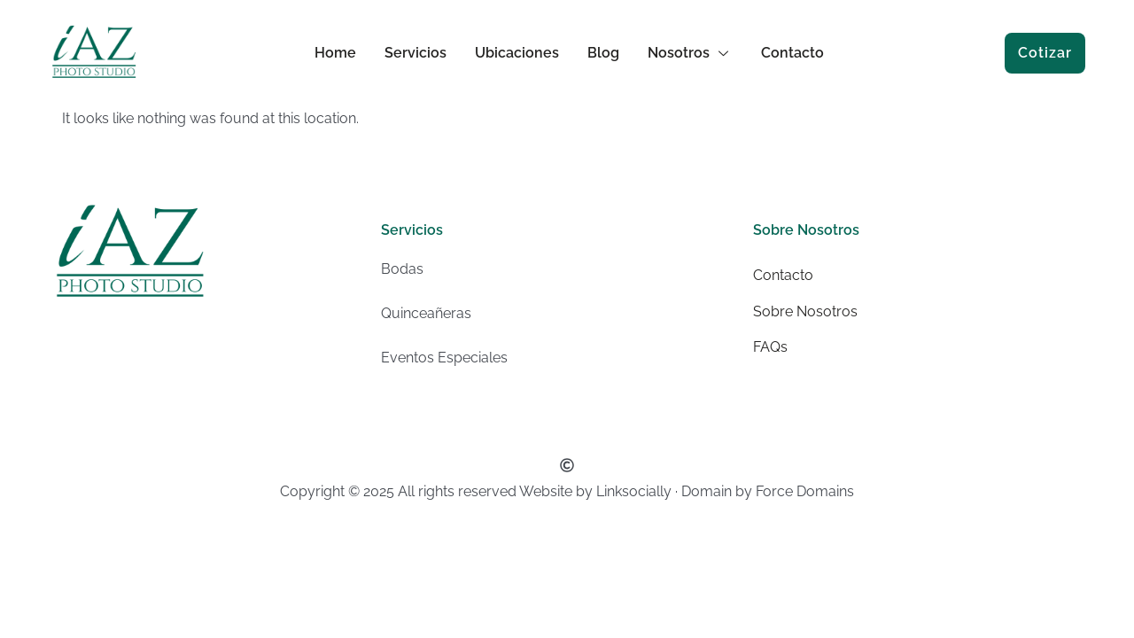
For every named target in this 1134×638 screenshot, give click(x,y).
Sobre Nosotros (805, 311)
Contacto (792, 52)
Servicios (415, 52)
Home (335, 52)
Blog (603, 52)
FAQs (770, 346)
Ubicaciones (517, 52)
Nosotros (690, 52)
